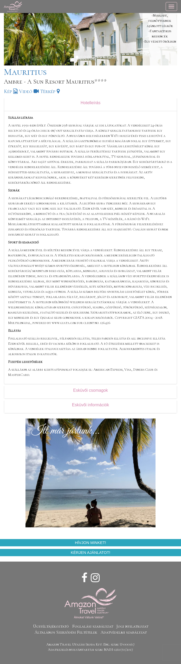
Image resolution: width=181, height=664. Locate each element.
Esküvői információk (90, 405)
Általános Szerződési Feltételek (66, 632)
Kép (11, 91)
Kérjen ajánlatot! (90, 552)
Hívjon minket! (90, 542)
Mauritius (25, 71)
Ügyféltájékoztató (51, 626)
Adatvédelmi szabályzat (124, 632)
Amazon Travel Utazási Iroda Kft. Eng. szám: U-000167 (90, 644)
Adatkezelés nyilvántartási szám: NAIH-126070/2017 (90, 649)
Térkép (50, 91)
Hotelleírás (90, 103)
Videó (29, 91)
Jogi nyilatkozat (132, 626)
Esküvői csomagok (90, 390)
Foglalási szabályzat (92, 626)
